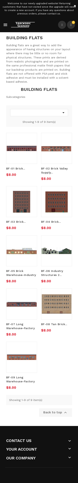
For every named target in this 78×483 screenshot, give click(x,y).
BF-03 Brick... (16, 221)
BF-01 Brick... (15, 168)
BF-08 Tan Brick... (54, 324)
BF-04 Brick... (51, 221)
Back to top (55, 412)
